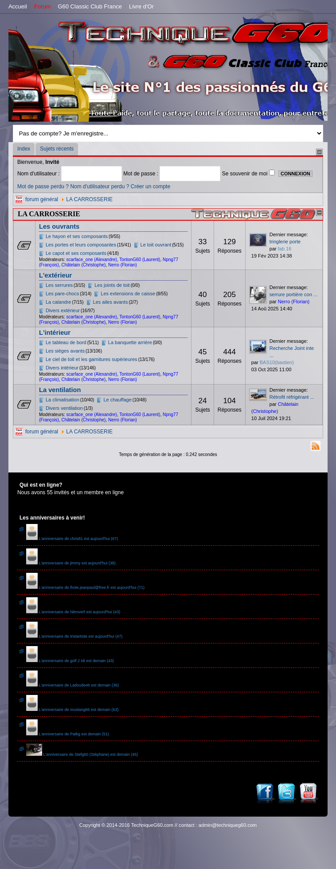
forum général (41, 199)
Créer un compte (150, 186)
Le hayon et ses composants (77, 236)
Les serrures (59, 285)
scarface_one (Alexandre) (91, 259)
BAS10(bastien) (277, 362)
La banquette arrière (130, 342)
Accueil (17, 6)
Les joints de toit (112, 285)
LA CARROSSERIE (89, 199)
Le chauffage (117, 399)
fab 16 (285, 248)
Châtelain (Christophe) (83, 264)
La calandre (58, 302)
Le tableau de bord (66, 342)
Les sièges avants (65, 350)
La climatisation (62, 399)
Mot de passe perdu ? (43, 186)
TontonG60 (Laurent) (139, 259)
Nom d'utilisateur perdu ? (99, 186)
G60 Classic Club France (90, 6)
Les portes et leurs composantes (81, 244)
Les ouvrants (59, 226)
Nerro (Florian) (122, 264)
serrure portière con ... (293, 294)
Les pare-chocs (62, 293)
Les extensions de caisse (128, 293)
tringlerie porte (285, 241)
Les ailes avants (110, 302)
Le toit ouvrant (156, 244)
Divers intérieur (62, 367)
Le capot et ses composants (76, 253)
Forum (42, 6)
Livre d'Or (141, 6)
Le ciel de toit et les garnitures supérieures (91, 359)
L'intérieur (54, 332)
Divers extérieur (63, 310)
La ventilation (60, 389)
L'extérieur (55, 275)
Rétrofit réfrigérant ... (292, 397)
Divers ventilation (64, 408)
